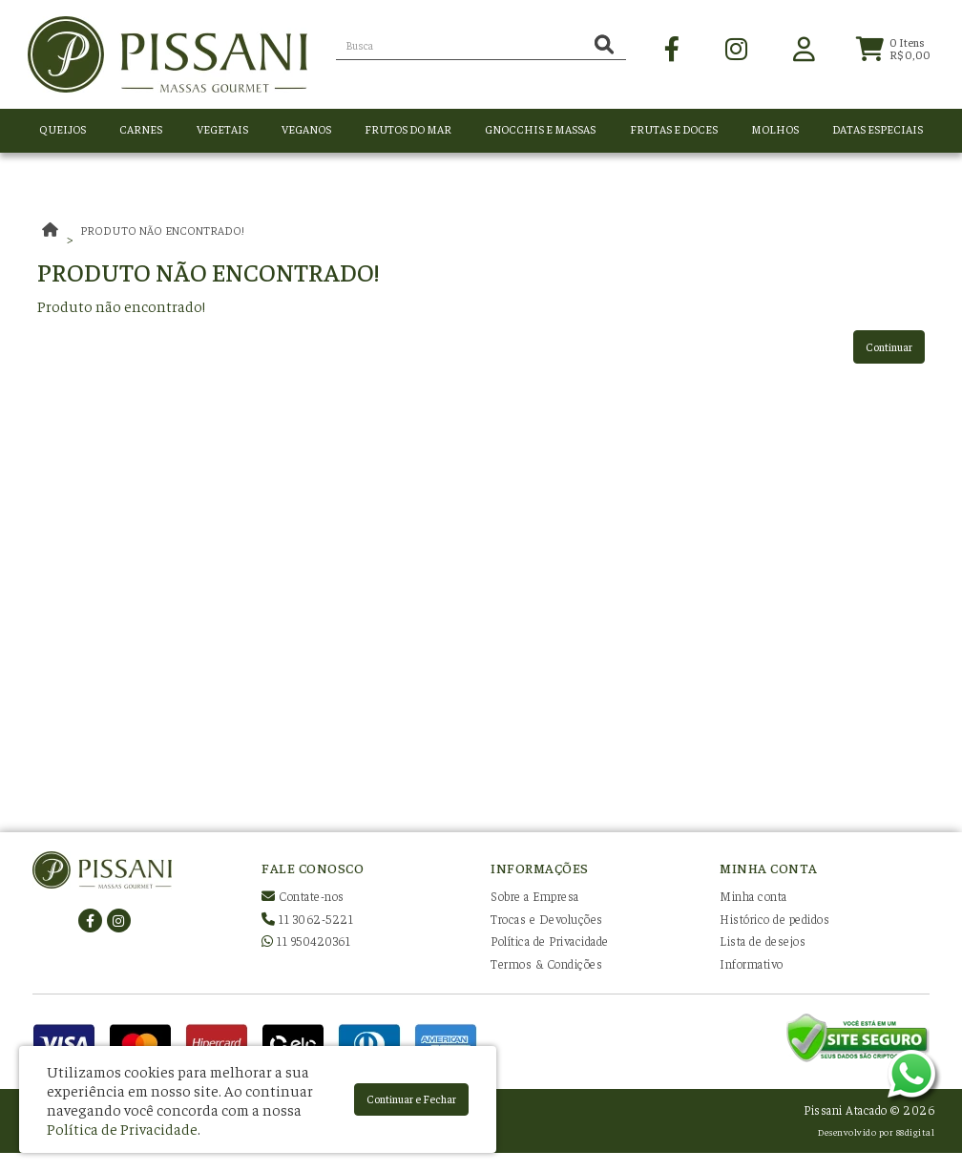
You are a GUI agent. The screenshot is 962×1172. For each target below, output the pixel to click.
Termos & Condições (546, 963)
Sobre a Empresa (535, 896)
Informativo (752, 963)
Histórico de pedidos (774, 918)
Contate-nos (303, 896)
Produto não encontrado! (162, 230)
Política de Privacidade (550, 940)
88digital (915, 1131)
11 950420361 (305, 940)
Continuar (889, 346)
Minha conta (753, 896)
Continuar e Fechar (411, 1098)
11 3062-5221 (307, 918)
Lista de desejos (762, 940)
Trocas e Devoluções (547, 918)
